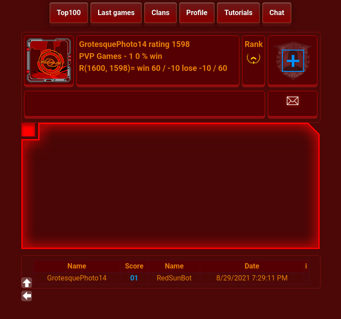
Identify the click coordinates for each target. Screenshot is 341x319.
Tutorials (238, 12)
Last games (116, 12)
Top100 (69, 12)
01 (134, 278)
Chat (277, 12)
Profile (197, 12)
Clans (160, 12)
